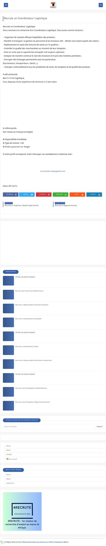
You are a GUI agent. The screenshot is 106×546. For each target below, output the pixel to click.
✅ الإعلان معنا (11, 459)
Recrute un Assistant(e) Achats (26, 347)
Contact (9, 455)
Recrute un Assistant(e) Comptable (28, 319)
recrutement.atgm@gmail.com (52, 171)
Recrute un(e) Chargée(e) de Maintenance (31, 388)
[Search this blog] (49, 427)
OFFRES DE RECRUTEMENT (25, 277)
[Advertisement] (53, 105)
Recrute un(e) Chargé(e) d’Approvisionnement (32, 402)
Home (8, 446)
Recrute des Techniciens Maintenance (29, 291)
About (8, 450)
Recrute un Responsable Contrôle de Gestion (31, 305)
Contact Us (10, 483)
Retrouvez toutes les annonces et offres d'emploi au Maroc (46, 542)
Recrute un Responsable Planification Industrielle (33, 361)
